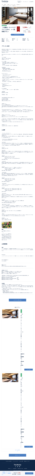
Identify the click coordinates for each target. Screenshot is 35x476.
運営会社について (26, 461)
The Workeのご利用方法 (8, 461)
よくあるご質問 (21, 461)
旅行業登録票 (25, 468)
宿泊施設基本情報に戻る (17, 34)
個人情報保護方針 (14, 468)
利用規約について (10, 468)
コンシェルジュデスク (15, 461)
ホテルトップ (17, 455)
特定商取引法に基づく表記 (20, 468)
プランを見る (28, 369)
